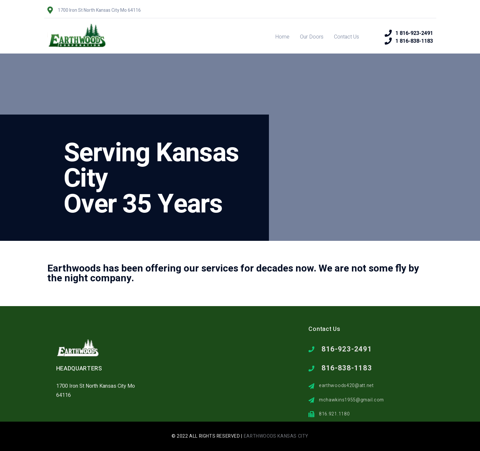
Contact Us (346, 37)
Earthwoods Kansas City (276, 436)
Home (282, 37)
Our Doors (311, 37)
